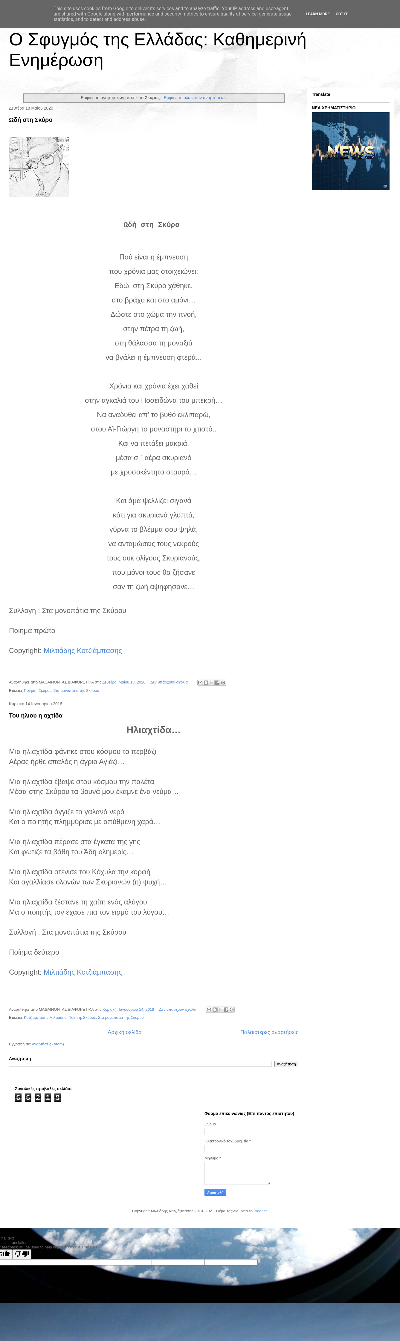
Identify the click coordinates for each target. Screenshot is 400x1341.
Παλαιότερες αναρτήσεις (269, 1032)
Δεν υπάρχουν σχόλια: (170, 682)
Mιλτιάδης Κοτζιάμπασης (83, 650)
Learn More (318, 14)
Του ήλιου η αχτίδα (35, 715)
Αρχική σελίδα (124, 1032)
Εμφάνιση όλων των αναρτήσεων (195, 97)
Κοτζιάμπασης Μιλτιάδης (45, 1017)
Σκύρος (45, 690)
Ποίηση (30, 690)
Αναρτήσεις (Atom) (48, 1044)
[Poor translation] (21, 1254)
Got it (342, 14)
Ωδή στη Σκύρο (31, 119)
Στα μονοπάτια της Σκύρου (76, 690)
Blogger (260, 1211)
